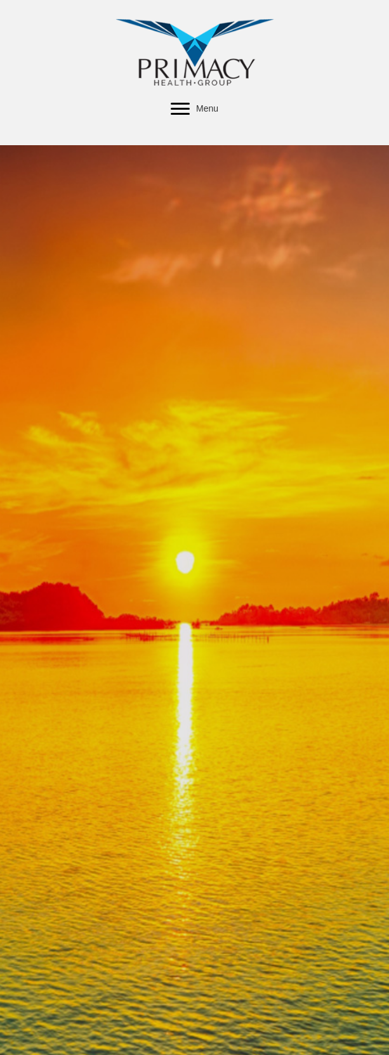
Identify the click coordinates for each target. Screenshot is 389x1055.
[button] (180, 109)
